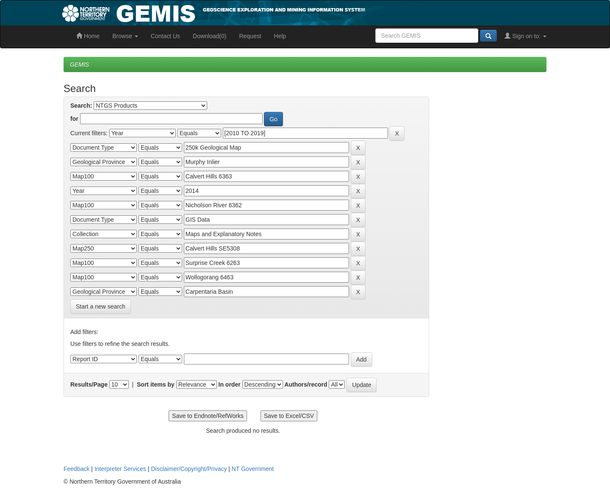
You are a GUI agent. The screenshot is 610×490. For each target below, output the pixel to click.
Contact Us (165, 36)
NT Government (253, 468)
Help (280, 36)
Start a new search (100, 306)
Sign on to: (525, 36)
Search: (81, 105)
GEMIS (79, 64)
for (74, 118)
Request (250, 36)
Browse (125, 36)
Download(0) (209, 36)
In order (230, 384)
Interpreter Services (120, 468)
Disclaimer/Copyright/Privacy (189, 468)
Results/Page (89, 384)
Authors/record (305, 384)
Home (88, 36)
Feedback (76, 468)
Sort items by (156, 384)
